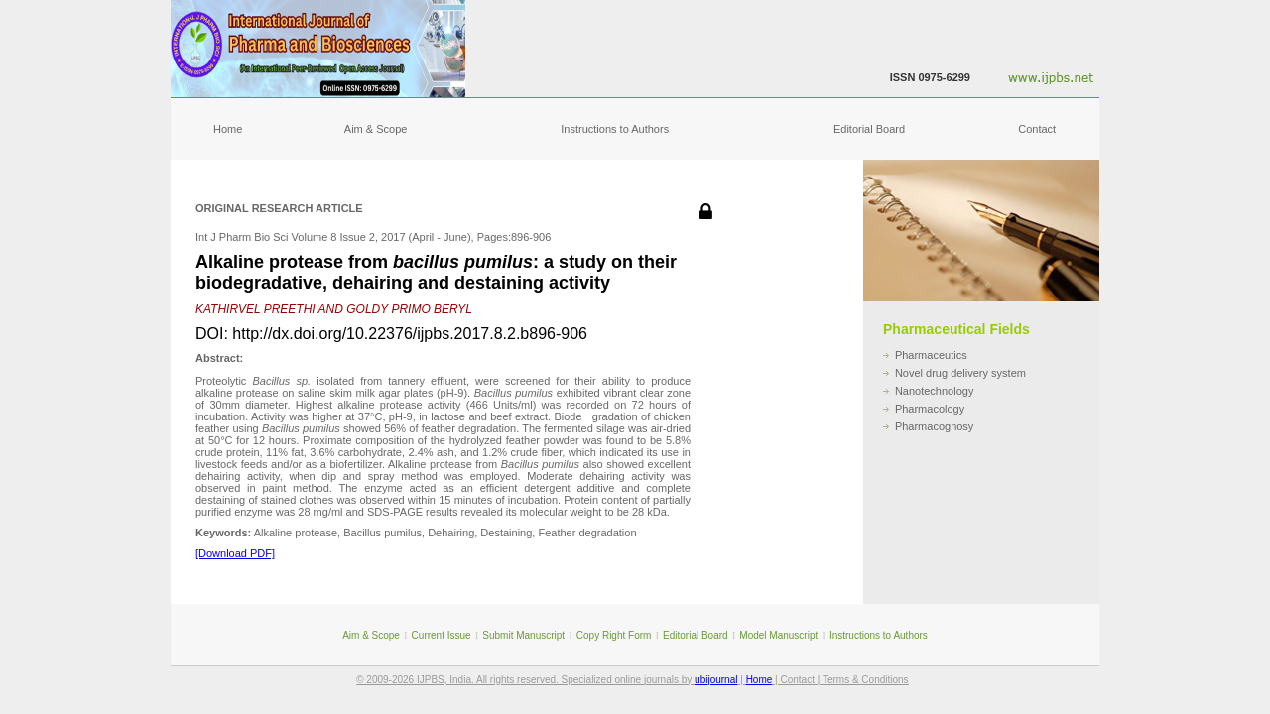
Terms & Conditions (866, 679)
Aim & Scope (376, 129)
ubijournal (716, 679)
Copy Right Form (614, 635)
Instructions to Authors (615, 129)
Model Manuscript (778, 635)
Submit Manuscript (523, 635)
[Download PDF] (235, 553)
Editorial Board (869, 129)
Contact (1037, 129)
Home (227, 129)
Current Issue (441, 635)
